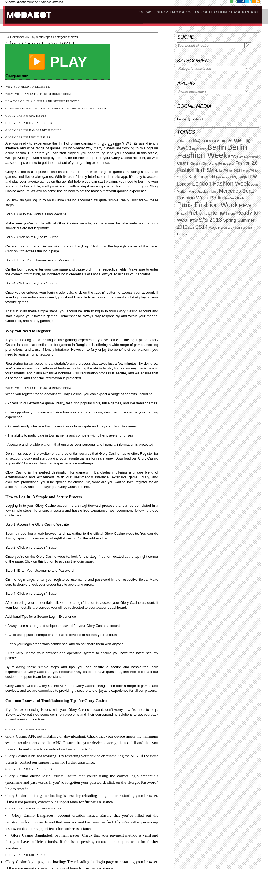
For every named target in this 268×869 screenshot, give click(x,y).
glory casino (111, 143)
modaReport (44, 37)
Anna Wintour (218, 140)
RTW (194, 221)
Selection (215, 12)
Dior (231, 163)
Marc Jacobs (198, 191)
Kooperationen (27, 2)
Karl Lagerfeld (201, 177)
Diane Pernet (218, 163)
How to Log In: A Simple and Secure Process (42, 101)
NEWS (147, 12)
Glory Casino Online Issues (28, 122)
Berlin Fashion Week (212, 151)
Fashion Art (245, 12)
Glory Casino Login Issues (27, 137)
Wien (236, 227)
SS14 (201, 227)
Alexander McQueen (192, 141)
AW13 (184, 148)
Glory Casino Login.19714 (40, 43)
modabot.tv (186, 12)
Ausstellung (239, 140)
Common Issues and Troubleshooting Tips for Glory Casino (56, 108)
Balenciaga (199, 148)
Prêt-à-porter (203, 212)
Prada (181, 213)
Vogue (214, 227)
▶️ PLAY (57, 62)
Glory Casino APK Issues (26, 115)
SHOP (162, 12)
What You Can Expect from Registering (39, 94)
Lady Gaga (238, 177)
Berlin (216, 147)
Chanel (183, 163)
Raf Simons (227, 213)
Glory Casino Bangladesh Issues (33, 130)
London (184, 184)
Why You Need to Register (27, 86)
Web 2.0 (226, 228)
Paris (240, 198)
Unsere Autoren (52, 2)
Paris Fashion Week (207, 205)
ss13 (191, 227)
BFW (232, 156)
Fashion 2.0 (246, 163)
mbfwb (213, 191)
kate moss (222, 177)
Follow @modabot (190, 119)
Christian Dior (199, 163)
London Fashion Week (221, 183)
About (10, 2)
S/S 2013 (210, 220)
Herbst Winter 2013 (227, 170)
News (74, 37)
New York (230, 198)
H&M (208, 170)
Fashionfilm (189, 170)
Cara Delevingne (247, 156)
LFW (252, 176)
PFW (245, 205)
